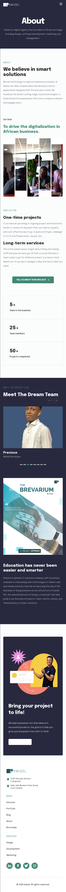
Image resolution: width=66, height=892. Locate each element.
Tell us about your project (33, 280)
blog (8, 815)
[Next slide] (56, 400)
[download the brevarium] (33, 516)
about (9, 821)
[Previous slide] (49, 400)
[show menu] (61, 4)
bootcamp (11, 827)
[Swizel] (11, 5)
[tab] (21, 464)
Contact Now (20, 742)
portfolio (10, 809)
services (10, 802)
